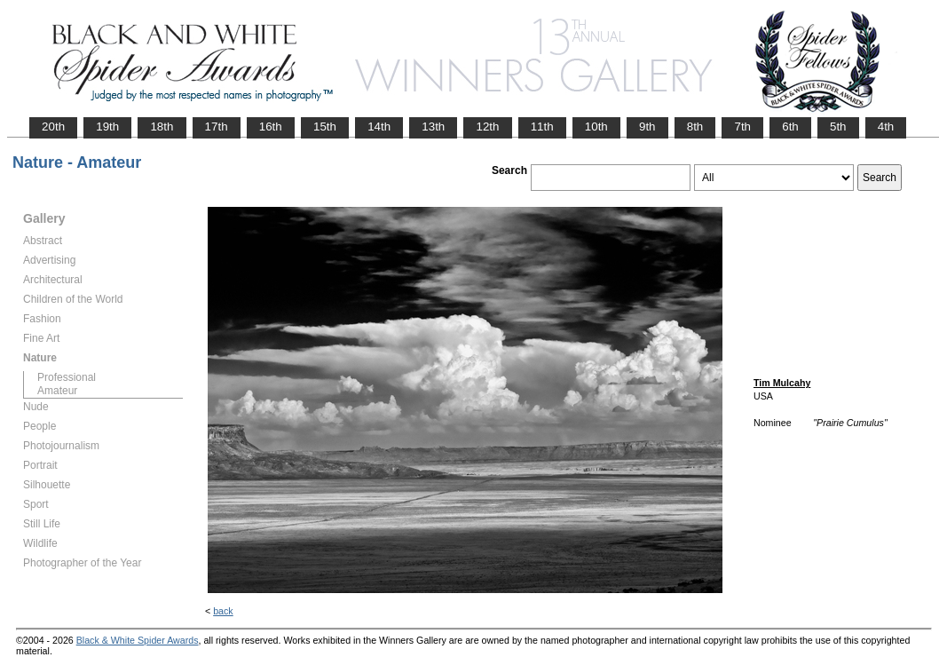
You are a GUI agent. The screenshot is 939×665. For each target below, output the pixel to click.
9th (647, 126)
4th (886, 126)
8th (695, 126)
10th (596, 126)
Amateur (57, 390)
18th (161, 126)
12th (487, 126)
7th (742, 126)
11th (542, 126)
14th (379, 126)
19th (107, 126)
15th (325, 126)
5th (838, 126)
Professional (66, 377)
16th (270, 126)
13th (433, 126)
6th (790, 126)
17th (216, 126)
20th (53, 126)
